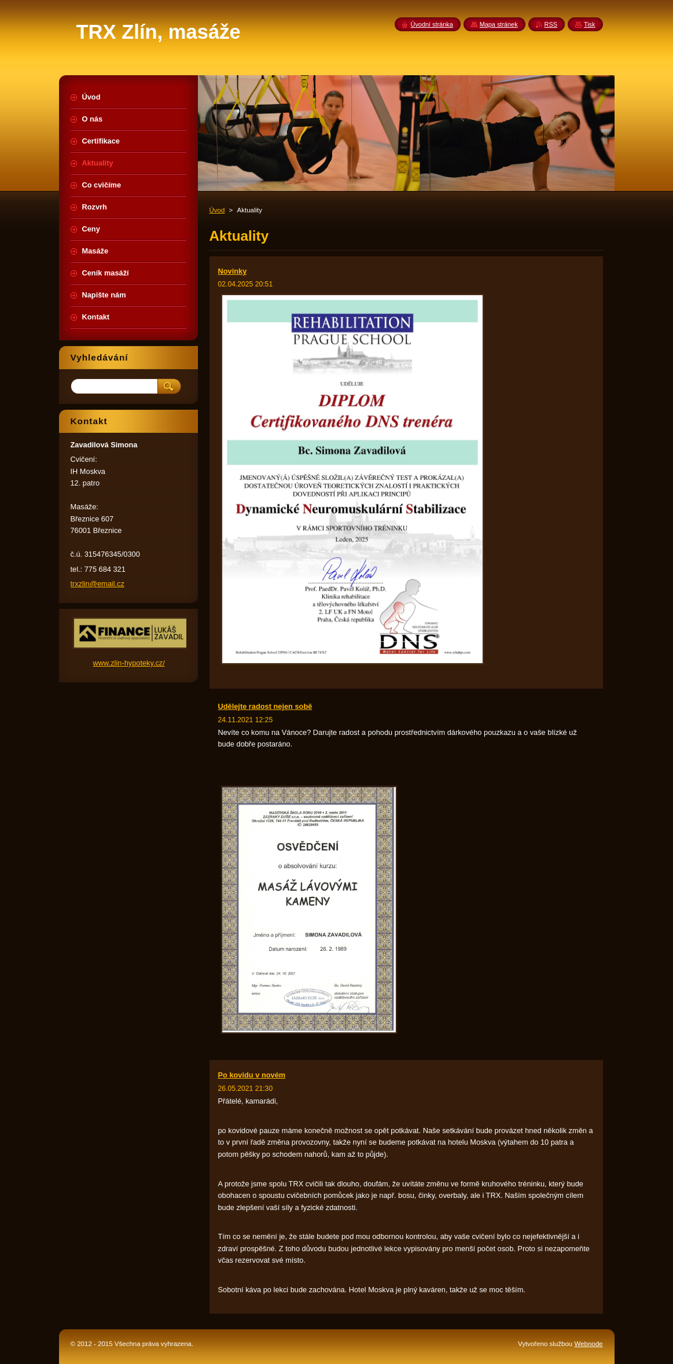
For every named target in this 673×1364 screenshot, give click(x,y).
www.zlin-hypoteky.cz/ (129, 663)
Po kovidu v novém (252, 1075)
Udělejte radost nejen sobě (265, 706)
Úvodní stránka (432, 24)
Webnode (588, 1343)
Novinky (232, 271)
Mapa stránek (499, 24)
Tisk (589, 24)
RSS (551, 24)
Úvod (217, 210)
